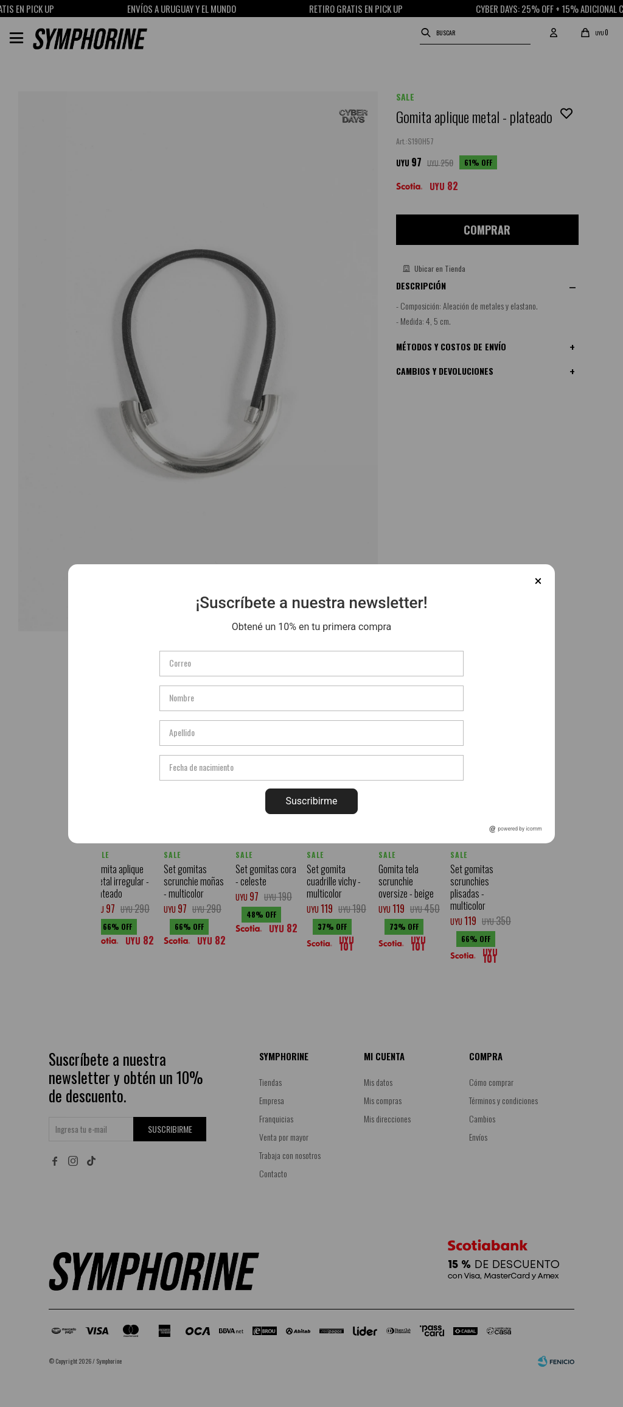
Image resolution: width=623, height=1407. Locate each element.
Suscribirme (311, 801)
